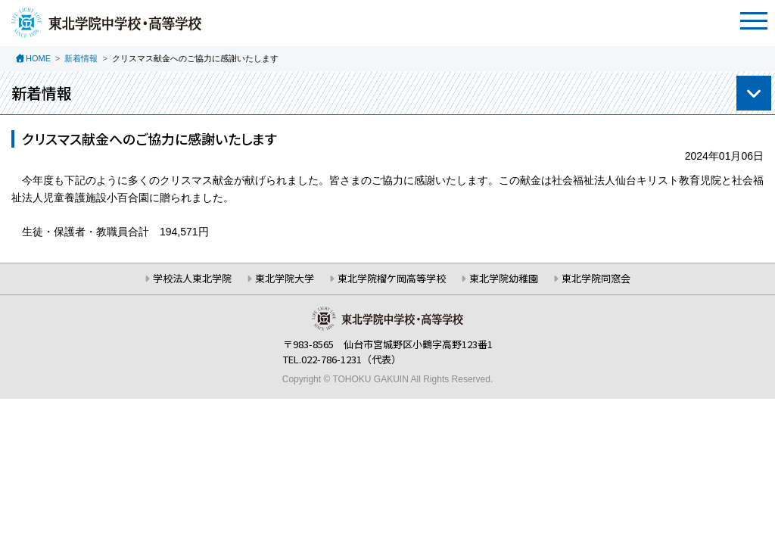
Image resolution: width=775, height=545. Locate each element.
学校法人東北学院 (192, 278)
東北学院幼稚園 (503, 278)
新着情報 (81, 58)
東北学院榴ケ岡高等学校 (392, 278)
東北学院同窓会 (596, 278)
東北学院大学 (284, 278)
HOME (38, 58)
